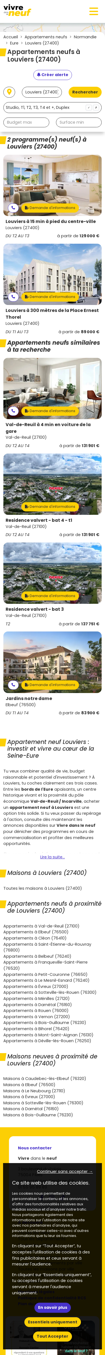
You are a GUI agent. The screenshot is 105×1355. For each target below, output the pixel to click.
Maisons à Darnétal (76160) (31, 1109)
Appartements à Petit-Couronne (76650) (45, 974)
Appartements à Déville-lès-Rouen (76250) (47, 1041)
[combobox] (52, 107)
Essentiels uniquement (52, 1322)
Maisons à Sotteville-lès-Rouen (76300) (43, 1103)
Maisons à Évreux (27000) (29, 1097)
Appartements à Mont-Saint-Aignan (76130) (48, 1035)
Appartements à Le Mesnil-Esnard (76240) (46, 980)
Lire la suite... (52, 857)
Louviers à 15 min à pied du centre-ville (51, 221)
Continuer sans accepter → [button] (65, 1171)
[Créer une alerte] (52, 75)
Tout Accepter (52, 1336)
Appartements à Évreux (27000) (35, 986)
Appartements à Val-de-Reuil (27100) (41, 926)
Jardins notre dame (29, 698)
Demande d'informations (50, 207)
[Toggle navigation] (94, 11)
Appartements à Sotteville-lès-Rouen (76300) (50, 992)
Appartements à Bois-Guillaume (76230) (44, 1022)
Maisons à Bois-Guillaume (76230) (38, 1115)
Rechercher (85, 92)
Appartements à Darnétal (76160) (37, 1005)
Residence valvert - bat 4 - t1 (39, 520)
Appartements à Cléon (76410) (35, 938)
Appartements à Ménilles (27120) (36, 998)
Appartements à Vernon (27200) (36, 1017)
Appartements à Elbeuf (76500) (36, 932)
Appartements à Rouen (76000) (36, 1010)
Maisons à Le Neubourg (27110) (34, 1091)
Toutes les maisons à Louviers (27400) (42, 888)
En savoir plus (52, 1307)
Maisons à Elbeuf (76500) (29, 1085)
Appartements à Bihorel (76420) (36, 1029)
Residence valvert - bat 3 (35, 609)
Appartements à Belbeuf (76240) (37, 956)
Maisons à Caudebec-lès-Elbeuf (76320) (44, 1078)
